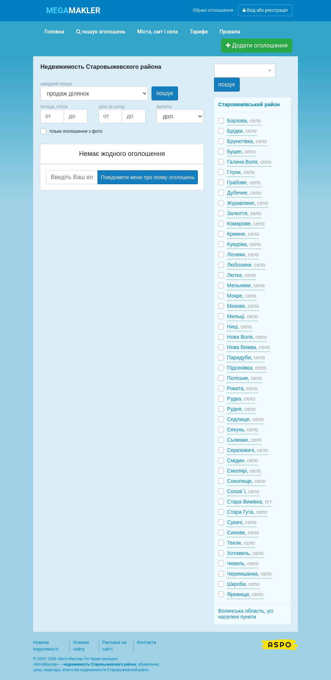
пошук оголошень (100, 32)
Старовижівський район (249, 104)
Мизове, (243, 306)
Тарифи (199, 32)
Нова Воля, (247, 337)
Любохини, (246, 265)
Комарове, (245, 224)
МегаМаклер (46, 664)
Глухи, (241, 172)
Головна (54, 32)
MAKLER (73, 10)
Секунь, (242, 429)
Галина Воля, (249, 162)
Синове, (243, 532)
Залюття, (244, 213)
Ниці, (239, 327)
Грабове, (243, 182)
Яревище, (245, 594)
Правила (230, 32)
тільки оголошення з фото (75, 131)
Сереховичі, (247, 450)
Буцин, (241, 151)
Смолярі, (244, 471)
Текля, (241, 543)
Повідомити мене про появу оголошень (148, 177)
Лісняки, (243, 254)
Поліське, (244, 378)
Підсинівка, (246, 368)
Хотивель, (245, 553)
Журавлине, (247, 203)
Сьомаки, (244, 440)
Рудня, (241, 409)
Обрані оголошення (213, 10)
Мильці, (242, 316)
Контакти (146, 642)
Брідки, (241, 131)
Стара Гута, (247, 512)
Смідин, (242, 460)
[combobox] (244, 71)
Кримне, (243, 234)
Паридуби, (246, 357)
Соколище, (246, 481)
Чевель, (242, 563)
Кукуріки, (243, 244)
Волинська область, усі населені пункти (245, 614)
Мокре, (241, 296)
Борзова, (244, 121)
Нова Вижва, (248, 347)
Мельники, (245, 285)
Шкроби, (243, 584)
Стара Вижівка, (249, 502)
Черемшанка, (249, 574)
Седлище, (245, 419)
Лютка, (241, 275)
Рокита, (242, 388)
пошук (164, 93)
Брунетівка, (247, 141)
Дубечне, (244, 193)
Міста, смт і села (157, 32)
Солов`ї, (243, 491)
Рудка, (241, 399)
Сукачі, (241, 522)
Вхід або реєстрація (265, 10)
